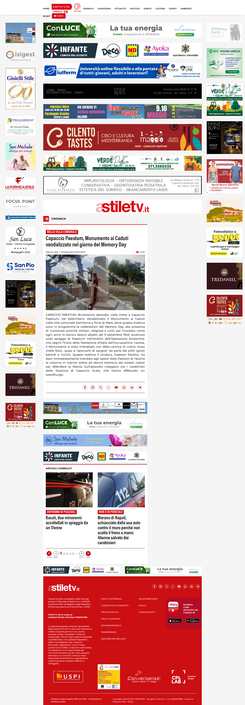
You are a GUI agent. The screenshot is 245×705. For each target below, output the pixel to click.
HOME (46, 8)
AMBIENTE (186, 8)
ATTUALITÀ (120, 8)
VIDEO (58, 16)
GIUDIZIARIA (104, 8)
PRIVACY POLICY (110, 612)
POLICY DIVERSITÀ (111, 619)
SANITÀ (147, 8)
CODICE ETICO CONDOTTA (115, 605)
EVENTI (173, 8)
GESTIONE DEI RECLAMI (113, 638)
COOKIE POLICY (147, 612)
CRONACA (88, 8)
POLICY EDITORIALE (111, 599)
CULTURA (160, 8)
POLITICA (135, 8)
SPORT (46, 16)
